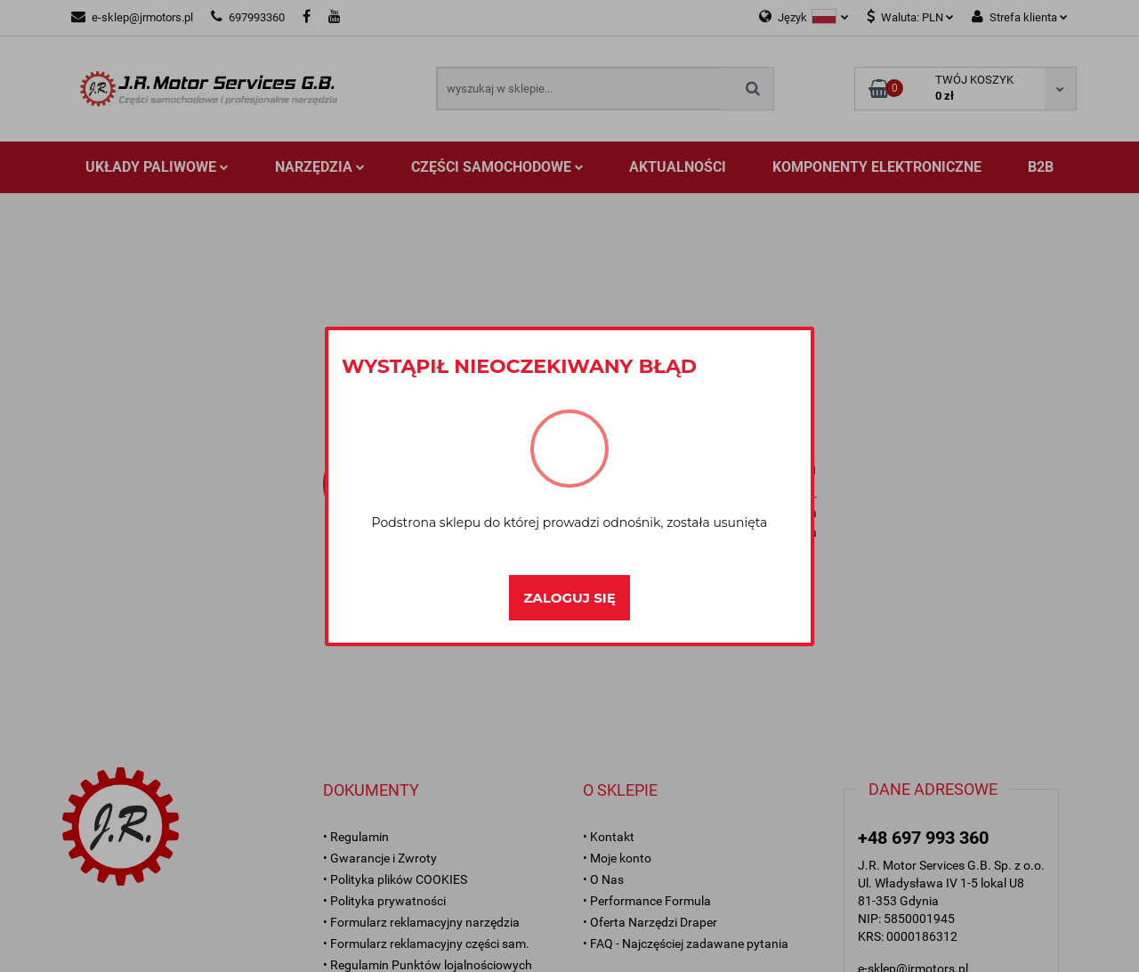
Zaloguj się (569, 597)
